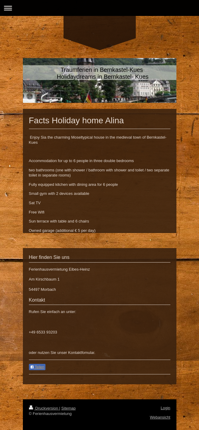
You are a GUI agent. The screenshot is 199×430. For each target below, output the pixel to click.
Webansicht (160, 417)
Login (165, 408)
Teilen (37, 367)
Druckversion (44, 408)
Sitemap (68, 408)
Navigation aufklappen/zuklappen (99, 8)
